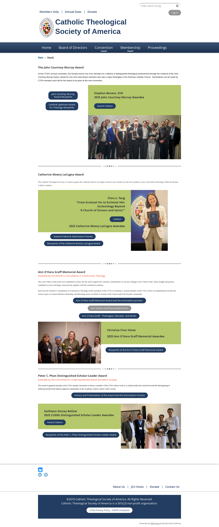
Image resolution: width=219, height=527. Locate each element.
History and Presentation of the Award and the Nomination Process (109, 395)
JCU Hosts (137, 487)
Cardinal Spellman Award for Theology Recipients (62, 106)
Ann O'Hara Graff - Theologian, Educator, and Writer (109, 315)
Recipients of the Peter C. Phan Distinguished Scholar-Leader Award (81, 434)
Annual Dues (73, 12)
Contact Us (172, 487)
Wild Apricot (156, 523)
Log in (175, 12)
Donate (92, 12)
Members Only (49, 12)
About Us (119, 487)
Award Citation (105, 105)
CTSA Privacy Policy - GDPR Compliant (109, 510)
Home (40, 57)
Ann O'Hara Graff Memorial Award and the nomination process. (109, 300)
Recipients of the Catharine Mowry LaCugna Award (73, 243)
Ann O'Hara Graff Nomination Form (109, 308)
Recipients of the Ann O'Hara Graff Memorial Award (136, 349)
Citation (117, 219)
